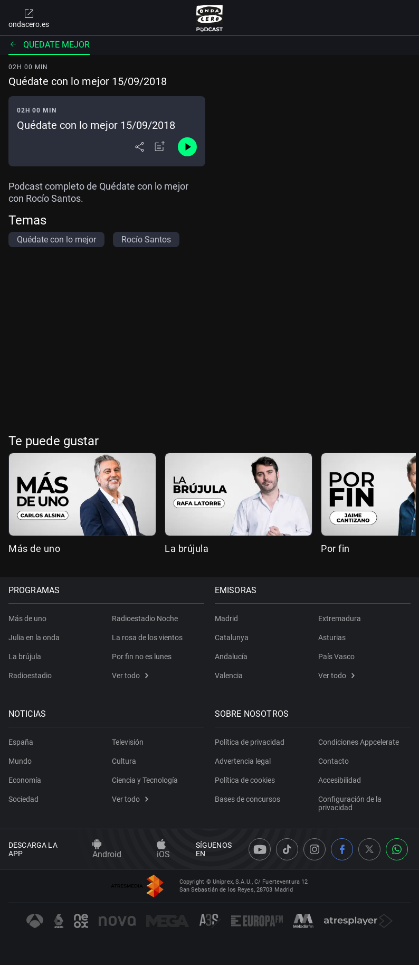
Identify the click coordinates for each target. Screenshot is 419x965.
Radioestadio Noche (145, 618)
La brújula (186, 548)
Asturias (332, 637)
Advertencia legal (243, 761)
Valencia (229, 675)
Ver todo (130, 675)
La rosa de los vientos (147, 637)
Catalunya (232, 637)
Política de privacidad (249, 742)
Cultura (124, 761)
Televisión (128, 742)
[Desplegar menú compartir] (139, 146)
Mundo (20, 761)
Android (106, 849)
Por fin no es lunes (142, 656)
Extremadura (339, 618)
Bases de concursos (247, 799)
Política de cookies (245, 780)
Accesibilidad (339, 780)
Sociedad (23, 799)
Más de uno (34, 548)
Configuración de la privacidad (350, 803)
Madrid (226, 618)
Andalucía (231, 656)
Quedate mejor (49, 45)
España (20, 742)
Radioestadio (30, 675)
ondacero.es (28, 18)
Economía (24, 780)
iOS (163, 849)
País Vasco (336, 656)
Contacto (333, 761)
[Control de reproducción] (187, 146)
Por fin (335, 548)
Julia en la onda (34, 637)
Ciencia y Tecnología (145, 780)
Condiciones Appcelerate (358, 742)
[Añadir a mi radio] (159, 146)
